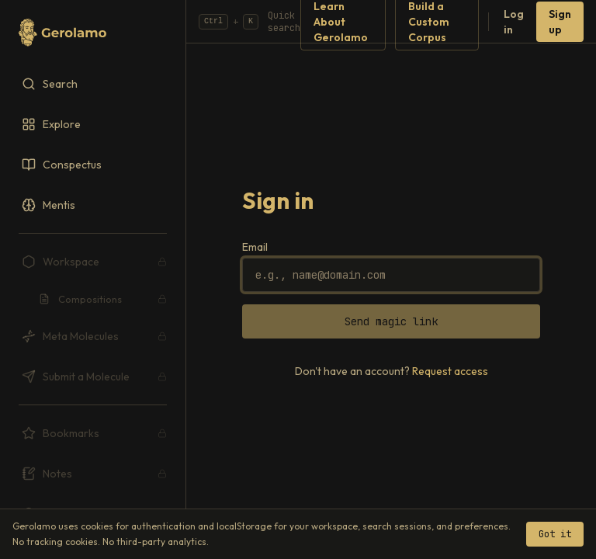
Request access (450, 371)
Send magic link (391, 321)
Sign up (560, 21)
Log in (514, 21)
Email (255, 247)
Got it (555, 534)
